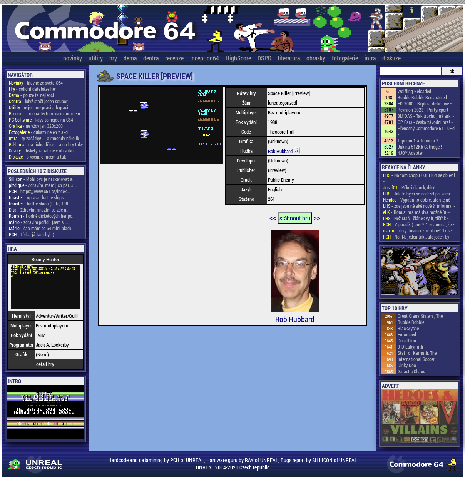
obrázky (315, 58)
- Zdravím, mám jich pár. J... (43, 185)
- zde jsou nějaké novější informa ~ (419, 206)
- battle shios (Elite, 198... (40, 203)
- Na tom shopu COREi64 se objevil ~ (419, 178)
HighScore (238, 58)
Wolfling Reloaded (414, 91)
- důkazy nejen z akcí (39, 132)
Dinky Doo (407, 365)
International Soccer (416, 359)
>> (316, 217)
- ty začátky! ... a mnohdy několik (44, 138)
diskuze (391, 58)
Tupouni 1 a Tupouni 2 (418, 140)
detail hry (45, 364)
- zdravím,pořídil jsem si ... (39, 222)
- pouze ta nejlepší (31, 95)
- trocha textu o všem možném (44, 113)
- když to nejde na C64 (41, 120)
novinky (72, 58)
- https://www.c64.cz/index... (39, 191)
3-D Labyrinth (410, 347)
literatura (289, 58)
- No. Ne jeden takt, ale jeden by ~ (418, 237)
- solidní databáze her (32, 89)
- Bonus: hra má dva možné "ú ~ (416, 212)
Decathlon (407, 340)
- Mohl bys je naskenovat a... (42, 179)
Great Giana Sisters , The (420, 316)
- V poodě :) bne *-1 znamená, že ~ (419, 224)
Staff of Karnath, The (417, 353)
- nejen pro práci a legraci (38, 107)
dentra (151, 58)
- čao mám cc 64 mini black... (42, 228)
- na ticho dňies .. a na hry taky (46, 144)
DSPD (264, 58)
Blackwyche (408, 328)
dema (130, 58)
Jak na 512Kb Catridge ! (420, 147)
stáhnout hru (294, 218)
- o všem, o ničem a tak (37, 157)
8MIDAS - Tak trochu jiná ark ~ (426, 116)
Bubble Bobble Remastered (422, 97)
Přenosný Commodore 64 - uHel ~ (426, 131)
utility (96, 58)
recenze (174, 58)
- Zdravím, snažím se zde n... (39, 210)
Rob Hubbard (281, 151)
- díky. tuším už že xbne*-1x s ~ (418, 230)
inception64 (204, 58)
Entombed (407, 334)
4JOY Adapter (410, 153)
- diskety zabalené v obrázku (41, 150)
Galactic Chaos (411, 371)
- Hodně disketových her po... (42, 216)
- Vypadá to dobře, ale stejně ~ (418, 200)
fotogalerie (345, 58)
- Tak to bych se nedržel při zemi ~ (418, 193)
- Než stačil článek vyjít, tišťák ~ (416, 218)
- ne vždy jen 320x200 (36, 126)
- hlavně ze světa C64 (36, 83)
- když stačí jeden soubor (38, 101)
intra (370, 58)
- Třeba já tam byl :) (31, 234)
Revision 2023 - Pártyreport (423, 110)
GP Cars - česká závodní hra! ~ (426, 122)
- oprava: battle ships (36, 197)
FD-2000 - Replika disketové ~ (425, 103)
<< (272, 217)
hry (113, 58)
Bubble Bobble (411, 322)
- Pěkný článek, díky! (409, 187)
